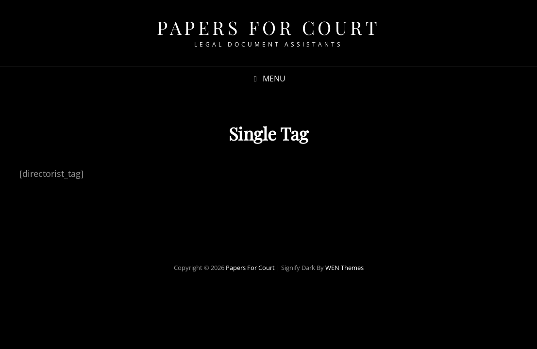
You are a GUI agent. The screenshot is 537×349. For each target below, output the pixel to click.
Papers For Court (268, 27)
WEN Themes (344, 267)
